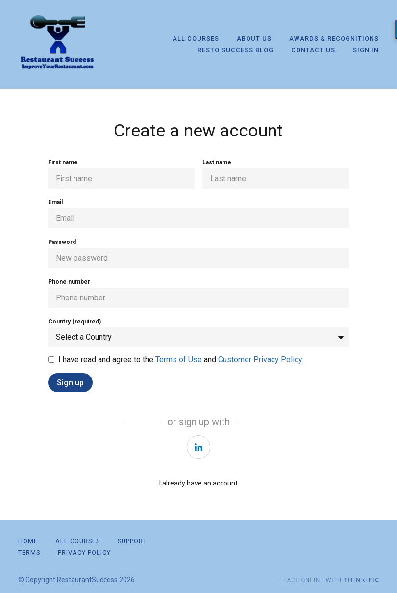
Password (62, 242)
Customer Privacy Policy (260, 359)
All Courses (196, 38)
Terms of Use (178, 359)
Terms (29, 552)
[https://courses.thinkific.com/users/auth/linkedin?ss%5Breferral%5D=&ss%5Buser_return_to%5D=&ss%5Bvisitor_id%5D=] (198, 447)
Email (55, 202)
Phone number (69, 281)
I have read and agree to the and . (180, 359)
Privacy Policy (84, 552)
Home (28, 541)
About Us (254, 38)
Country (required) (74, 321)
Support (132, 541)
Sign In (366, 50)
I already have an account (198, 483)
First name (63, 162)
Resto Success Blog (235, 50)
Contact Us (313, 50)
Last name (216, 162)
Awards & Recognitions (334, 38)
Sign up (70, 382)
